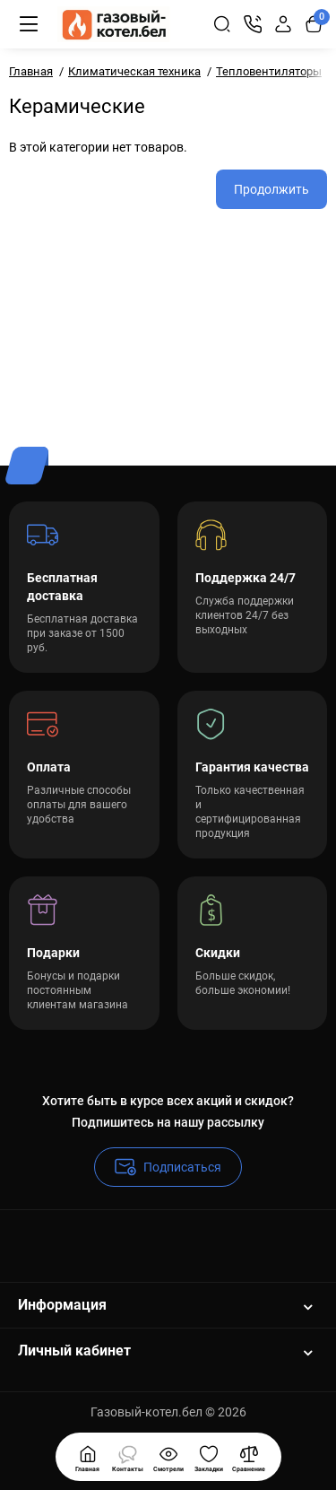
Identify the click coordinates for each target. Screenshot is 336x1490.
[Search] (222, 24)
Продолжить (271, 189)
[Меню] (28, 24)
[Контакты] (252, 24)
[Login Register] (283, 24)
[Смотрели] (128, 1457)
